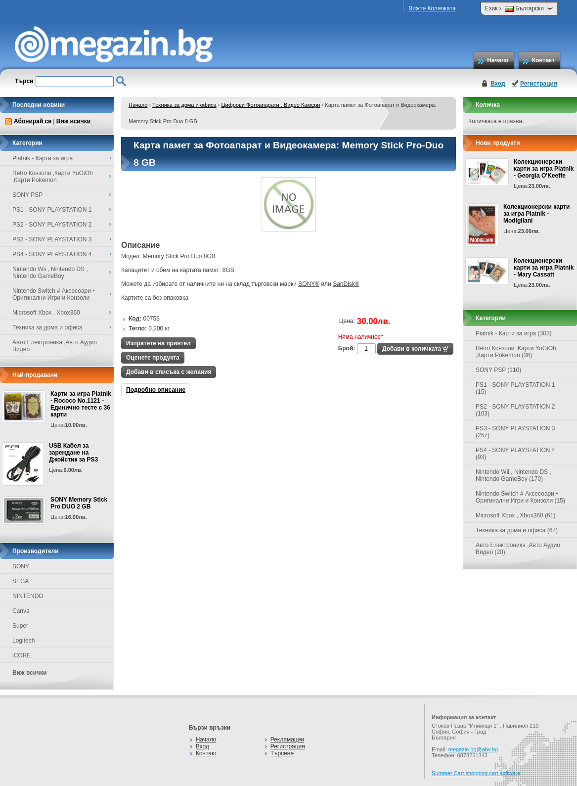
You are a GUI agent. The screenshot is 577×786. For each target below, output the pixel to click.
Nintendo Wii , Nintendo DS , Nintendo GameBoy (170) (513, 475)
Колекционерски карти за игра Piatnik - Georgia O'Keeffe (544, 168)
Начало (497, 60)
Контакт (543, 60)
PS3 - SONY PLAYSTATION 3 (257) (515, 432)
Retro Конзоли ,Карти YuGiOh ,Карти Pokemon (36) (516, 352)
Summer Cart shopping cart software (476, 773)
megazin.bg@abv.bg (473, 749)
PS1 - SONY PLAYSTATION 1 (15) (515, 388)
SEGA (20, 581)
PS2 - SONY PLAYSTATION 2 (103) (515, 410)
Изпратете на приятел (158, 343)
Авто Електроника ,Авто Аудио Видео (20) (518, 548)
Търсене (282, 753)
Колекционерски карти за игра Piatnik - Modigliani (536, 213)
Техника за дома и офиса (184, 105)
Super (20, 625)
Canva (21, 610)
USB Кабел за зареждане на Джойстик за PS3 (73, 452)
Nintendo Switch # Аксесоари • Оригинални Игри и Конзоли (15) (520, 497)
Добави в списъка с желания (168, 372)
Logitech (23, 640)
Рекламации (287, 739)
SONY (20, 566)
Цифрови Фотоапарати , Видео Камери (270, 105)
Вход (497, 83)
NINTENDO (28, 596)
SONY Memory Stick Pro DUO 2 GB (78, 503)
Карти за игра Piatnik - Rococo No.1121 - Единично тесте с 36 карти (80, 404)
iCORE (21, 655)
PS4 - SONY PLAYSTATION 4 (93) (515, 454)
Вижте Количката (431, 8)
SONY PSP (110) (498, 370)
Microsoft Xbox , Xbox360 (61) (515, 515)
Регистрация (538, 83)
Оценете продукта (152, 357)
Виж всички (73, 121)
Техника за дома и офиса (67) (517, 530)
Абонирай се (32, 121)
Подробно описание (155, 389)
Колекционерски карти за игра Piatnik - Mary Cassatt (544, 267)
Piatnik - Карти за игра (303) (514, 333)
